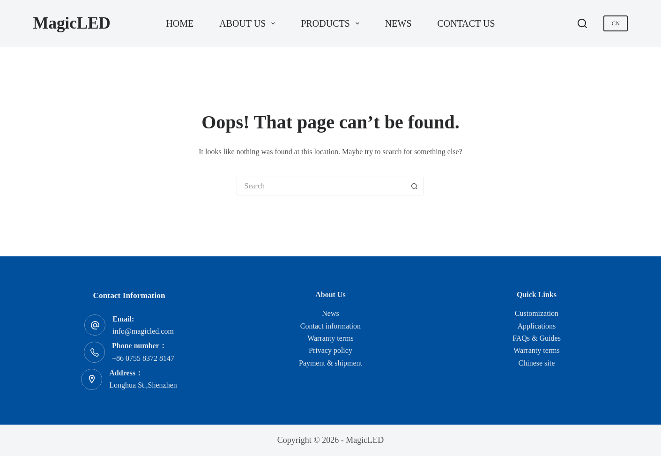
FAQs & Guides (536, 338)
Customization (536, 313)
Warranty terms (330, 338)
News (398, 23)
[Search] (582, 23)
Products (332, 23)
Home (179, 23)
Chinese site (537, 363)
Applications (537, 326)
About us (249, 23)
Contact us (466, 23)
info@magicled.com (143, 331)
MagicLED (72, 23)
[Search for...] (321, 186)
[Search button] (414, 186)
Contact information (330, 326)
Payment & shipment (330, 363)
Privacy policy (330, 350)
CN (615, 23)
